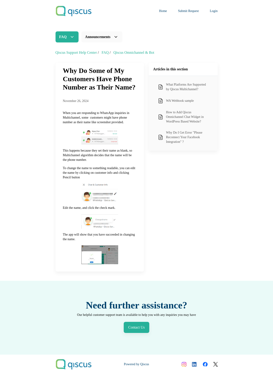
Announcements (97, 37)
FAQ (63, 37)
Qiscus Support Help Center (76, 52)
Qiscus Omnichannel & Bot (133, 52)
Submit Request (188, 11)
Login (214, 11)
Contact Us (136, 327)
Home (163, 11)
